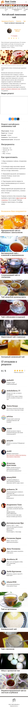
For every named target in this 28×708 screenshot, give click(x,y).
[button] (26, 2)
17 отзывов (14, 36)
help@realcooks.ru (14, 706)
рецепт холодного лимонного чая (10, 89)
